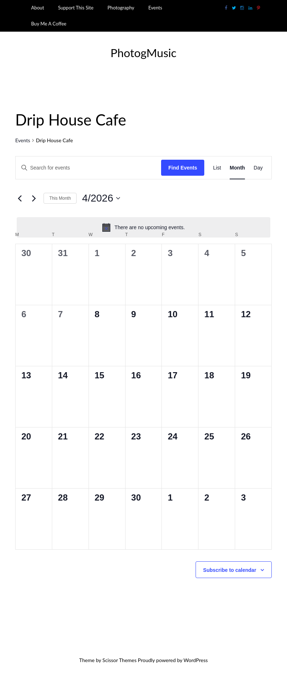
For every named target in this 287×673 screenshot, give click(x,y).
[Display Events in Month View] (237, 167)
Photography (120, 8)
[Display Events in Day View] (258, 167)
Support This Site (76, 8)
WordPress (196, 660)
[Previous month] (19, 198)
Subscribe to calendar (229, 570)
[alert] (143, 227)
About (37, 8)
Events (155, 8)
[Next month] (33, 198)
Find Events (182, 168)
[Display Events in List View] (217, 167)
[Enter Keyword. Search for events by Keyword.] (88, 167)
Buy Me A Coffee (48, 24)
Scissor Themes (119, 660)
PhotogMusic (144, 53)
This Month (60, 198)
